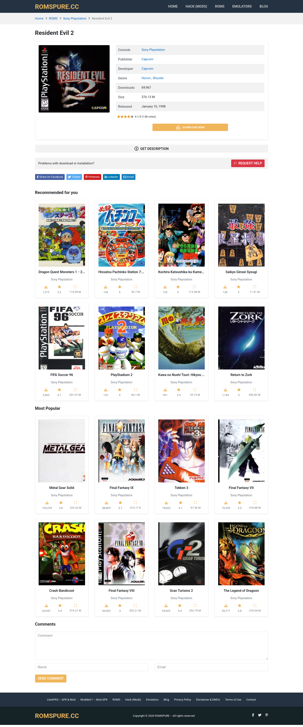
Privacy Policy (182, 701)
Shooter (158, 80)
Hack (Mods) (133, 701)
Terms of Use (233, 701)
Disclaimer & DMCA (208, 701)
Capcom (147, 61)
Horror (146, 80)
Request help (248, 166)
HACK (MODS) (190, 7)
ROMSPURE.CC (58, 8)
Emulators (240, 7)
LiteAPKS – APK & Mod (61, 701)
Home (164, 7)
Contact (251, 701)
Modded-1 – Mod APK (94, 701)
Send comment (51, 680)
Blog (264, 7)
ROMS (215, 7)
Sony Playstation (74, 21)
